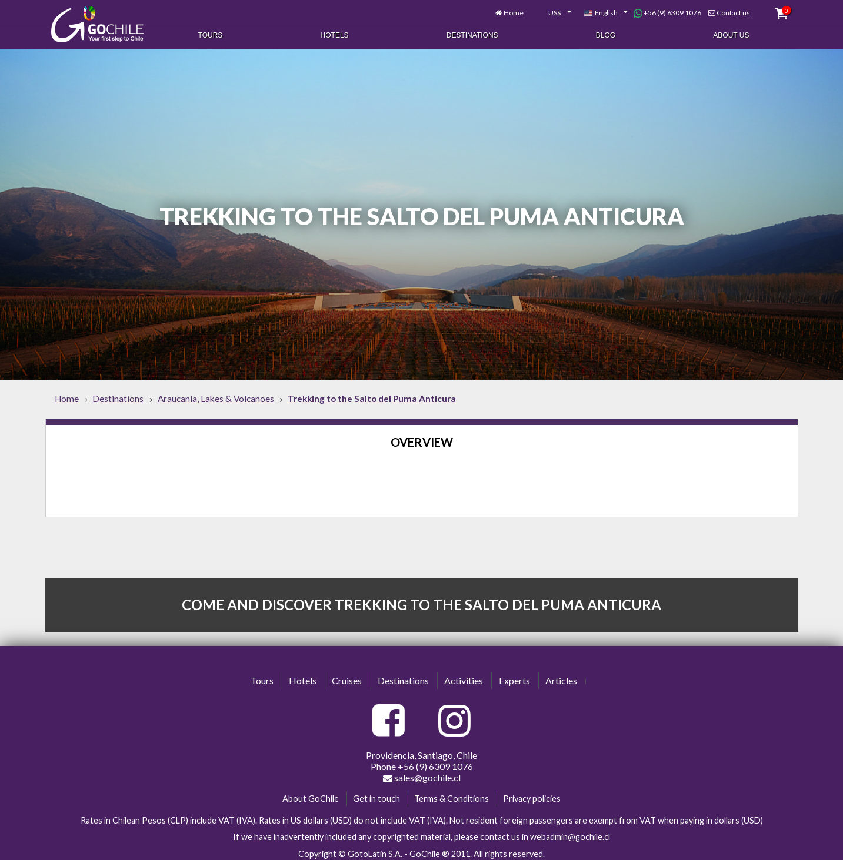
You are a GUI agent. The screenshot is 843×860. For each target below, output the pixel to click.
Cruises (347, 675)
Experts (514, 675)
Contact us (726, 10)
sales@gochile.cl (422, 772)
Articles (561, 675)
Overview (422, 437)
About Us (731, 34)
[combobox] (546, 10)
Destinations (472, 34)
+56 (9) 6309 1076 (660, 10)
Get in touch (376, 793)
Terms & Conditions (451, 793)
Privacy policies (532, 793)
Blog (605, 34)
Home (506, 10)
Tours (210, 34)
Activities (463, 675)
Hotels (335, 34)
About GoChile (310, 793)
